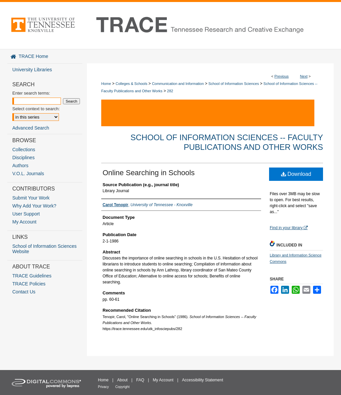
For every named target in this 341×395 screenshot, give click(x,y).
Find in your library (289, 227)
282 (170, 91)
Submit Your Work (31, 197)
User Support (26, 213)
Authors (20, 165)
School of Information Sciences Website (44, 248)
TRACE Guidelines (32, 275)
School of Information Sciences (233, 84)
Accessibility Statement (202, 380)
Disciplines (23, 157)
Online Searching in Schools (148, 173)
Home (106, 84)
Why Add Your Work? (34, 205)
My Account (24, 221)
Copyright (122, 387)
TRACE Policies (29, 283)
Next (304, 76)
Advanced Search (30, 128)
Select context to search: (36, 108)
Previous (281, 76)
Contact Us (23, 291)
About (122, 380)
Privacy (103, 387)
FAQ (140, 380)
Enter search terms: (31, 93)
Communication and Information (178, 84)
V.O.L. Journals (28, 173)
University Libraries (32, 69)
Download (296, 174)
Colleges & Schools (131, 84)
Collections (23, 149)
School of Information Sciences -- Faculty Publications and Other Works (227, 142)
